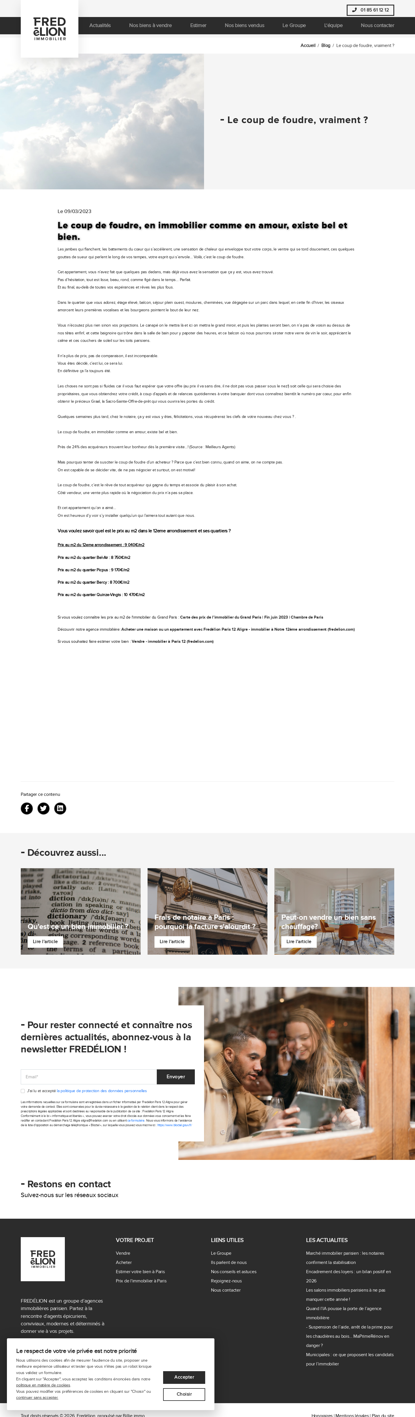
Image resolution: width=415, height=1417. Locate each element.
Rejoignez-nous (226, 1281)
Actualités (100, 29)
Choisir (184, 1394)
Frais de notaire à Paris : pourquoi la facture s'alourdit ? (204, 922)
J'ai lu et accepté (87, 1091)
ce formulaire (135, 1121)
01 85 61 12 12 (370, 10)
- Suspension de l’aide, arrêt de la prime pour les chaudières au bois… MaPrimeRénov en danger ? (349, 1336)
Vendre (123, 1253)
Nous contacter (377, 29)
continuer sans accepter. (37, 1397)
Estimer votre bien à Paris (140, 1272)
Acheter (123, 1262)
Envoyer (175, 1077)
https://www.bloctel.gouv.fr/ (174, 1125)
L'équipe (333, 29)
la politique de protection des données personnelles (102, 1091)
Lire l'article (45, 942)
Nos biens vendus (244, 29)
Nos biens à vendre (150, 29)
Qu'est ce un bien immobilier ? (78, 926)
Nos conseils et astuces (233, 1272)
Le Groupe (294, 29)
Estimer (198, 29)
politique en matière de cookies (43, 1385)
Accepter (184, 1377)
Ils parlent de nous (228, 1262)
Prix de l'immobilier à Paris (141, 1281)
